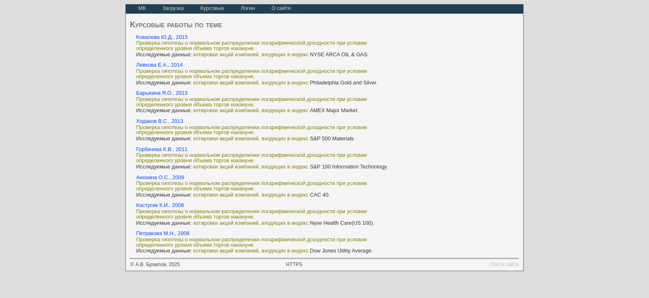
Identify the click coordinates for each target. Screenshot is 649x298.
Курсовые (212, 8)
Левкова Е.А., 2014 (159, 65)
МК (142, 8)
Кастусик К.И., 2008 (160, 205)
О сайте (281, 8)
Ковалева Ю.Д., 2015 (162, 37)
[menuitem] (142, 9)
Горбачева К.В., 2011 (161, 149)
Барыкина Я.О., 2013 (161, 93)
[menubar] (214, 9)
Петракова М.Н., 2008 (163, 233)
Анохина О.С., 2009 (160, 177)
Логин (247, 8)
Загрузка (173, 8)
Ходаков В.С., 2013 (159, 121)
